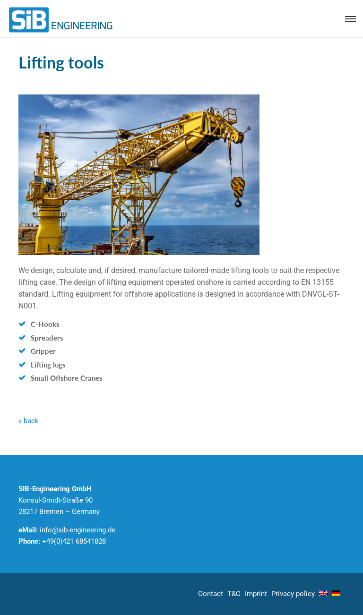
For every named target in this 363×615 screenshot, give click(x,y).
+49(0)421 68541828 (74, 541)
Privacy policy (293, 593)
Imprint (256, 593)
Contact (210, 593)
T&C (234, 593)
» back (28, 421)
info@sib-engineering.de (77, 530)
